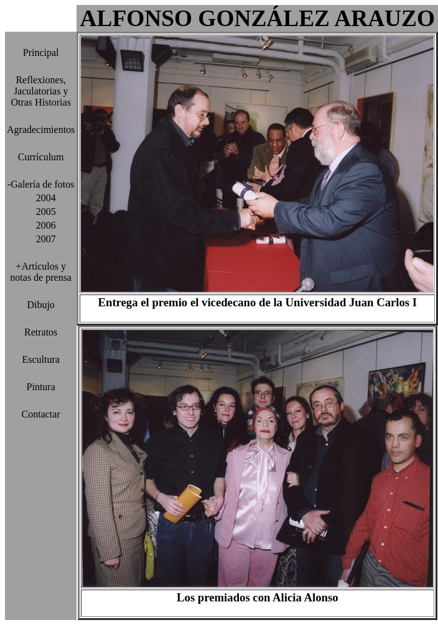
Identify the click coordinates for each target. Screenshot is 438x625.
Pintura (41, 386)
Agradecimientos (41, 129)
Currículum (41, 157)
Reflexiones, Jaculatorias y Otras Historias (40, 91)
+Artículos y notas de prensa (41, 272)
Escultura (40, 359)
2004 (41, 198)
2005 (41, 211)
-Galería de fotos (41, 184)
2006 (41, 225)
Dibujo (40, 304)
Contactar (41, 414)
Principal (41, 52)
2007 (41, 239)
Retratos (40, 332)
